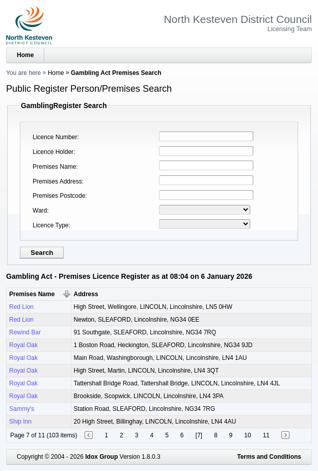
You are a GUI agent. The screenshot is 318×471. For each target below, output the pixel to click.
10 (247, 435)
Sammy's (21, 408)
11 (266, 435)
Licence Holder (53, 151)
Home (25, 55)
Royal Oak (23, 345)
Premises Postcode (59, 195)
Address (86, 294)
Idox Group (101, 456)
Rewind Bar (25, 332)
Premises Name (54, 166)
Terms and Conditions (269, 456)
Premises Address (57, 181)
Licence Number (55, 137)
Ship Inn (20, 421)
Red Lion (21, 306)
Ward (40, 210)
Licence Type (51, 225)
